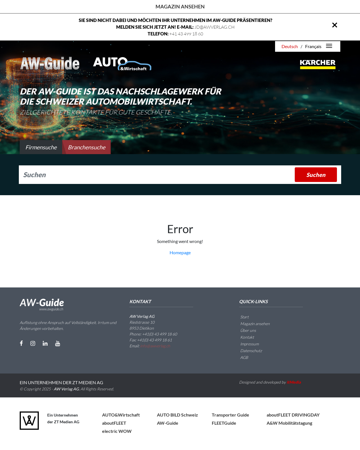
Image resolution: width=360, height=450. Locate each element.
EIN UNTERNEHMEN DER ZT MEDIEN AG (61, 382)
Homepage (180, 252)
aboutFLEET (114, 423)
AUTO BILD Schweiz (177, 414)
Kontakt (243, 337)
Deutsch (290, 46)
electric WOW (117, 431)
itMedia (294, 382)
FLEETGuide (224, 423)
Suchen (315, 174)
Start (241, 316)
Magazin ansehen (180, 6)
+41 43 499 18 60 (186, 34)
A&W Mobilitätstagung (289, 423)
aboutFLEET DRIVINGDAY (293, 414)
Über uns (244, 330)
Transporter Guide (230, 414)
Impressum (246, 343)
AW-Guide (167, 423)
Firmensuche (41, 147)
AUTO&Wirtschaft (121, 414)
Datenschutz (247, 350)
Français (313, 46)
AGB (240, 357)
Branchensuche (86, 147)
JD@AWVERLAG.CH (214, 27)
